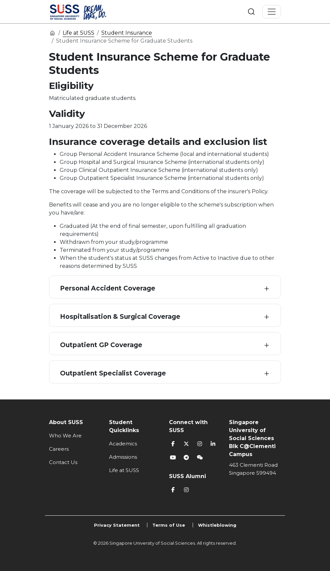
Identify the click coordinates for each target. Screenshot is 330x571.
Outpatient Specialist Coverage (113, 373)
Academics (123, 443)
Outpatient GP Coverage (101, 345)
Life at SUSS (78, 33)
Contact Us (63, 462)
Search (251, 11)
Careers (59, 449)
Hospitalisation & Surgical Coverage (120, 316)
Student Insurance (126, 33)
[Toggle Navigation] (271, 11)
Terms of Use (168, 525)
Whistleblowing (217, 525)
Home (52, 33)
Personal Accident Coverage (107, 288)
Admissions (123, 457)
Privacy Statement (117, 525)
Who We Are (65, 435)
